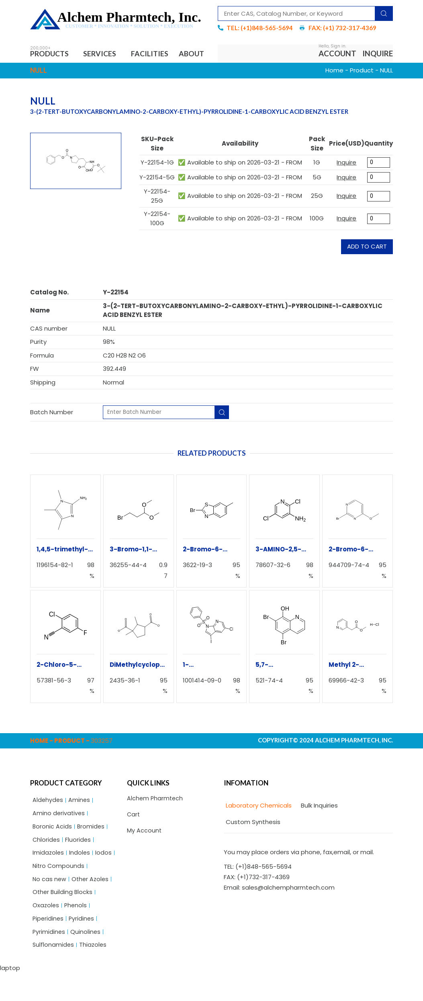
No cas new (50, 904)
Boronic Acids (52, 849)
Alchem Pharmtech (155, 819)
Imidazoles (49, 876)
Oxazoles (46, 931)
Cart (134, 836)
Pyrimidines (49, 959)
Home (334, 91)
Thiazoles (94, 972)
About (49, 73)
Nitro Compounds (59, 890)
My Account (144, 853)
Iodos (104, 876)
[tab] (258, 826)
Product (362, 91)
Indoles (80, 876)
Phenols (76, 931)
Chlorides (47, 862)
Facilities (156, 54)
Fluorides (79, 862)
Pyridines (83, 945)
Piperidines (49, 945)
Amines (80, 821)
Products (52, 54)
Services (106, 54)
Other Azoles (91, 904)
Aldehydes (48, 821)
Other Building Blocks (63, 917)
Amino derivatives (59, 834)
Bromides (92, 849)
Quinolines (86, 959)
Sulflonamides (54, 972)
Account (337, 63)
